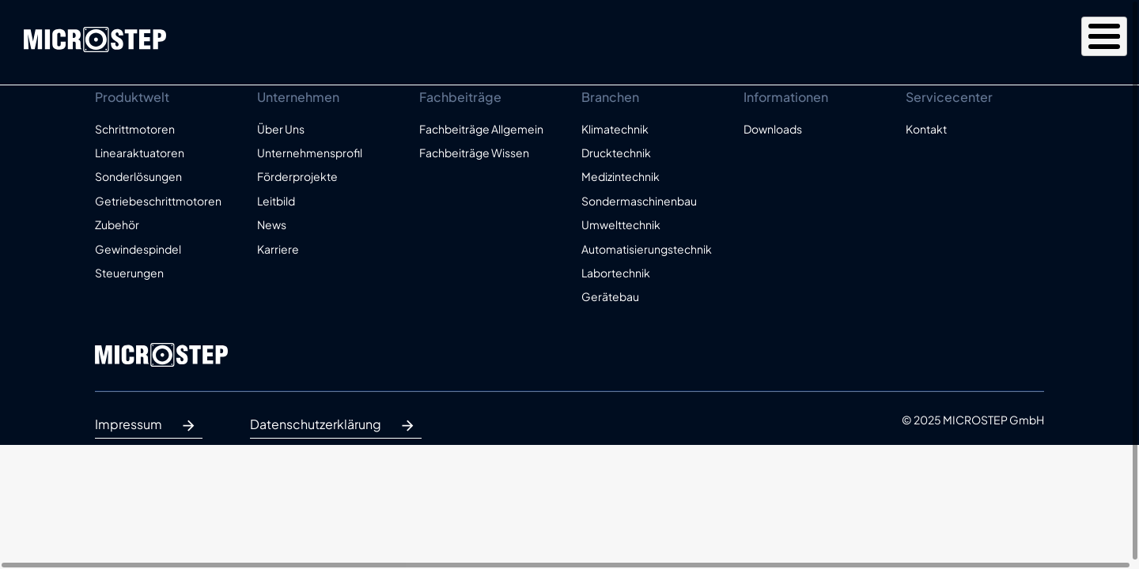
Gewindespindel (138, 249)
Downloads (773, 129)
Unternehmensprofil (309, 152)
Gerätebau (610, 296)
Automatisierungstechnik (646, 249)
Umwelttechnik (620, 224)
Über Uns (281, 129)
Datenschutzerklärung (336, 426)
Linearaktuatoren (139, 152)
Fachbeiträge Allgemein (481, 129)
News (271, 224)
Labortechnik (615, 273)
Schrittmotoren (135, 129)
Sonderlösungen (138, 176)
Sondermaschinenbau (639, 201)
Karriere (278, 249)
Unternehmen (852, 41)
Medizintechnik (620, 176)
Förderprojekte (297, 176)
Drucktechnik (616, 152)
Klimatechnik (615, 129)
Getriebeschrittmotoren (158, 201)
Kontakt (1084, 41)
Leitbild (276, 201)
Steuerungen (129, 273)
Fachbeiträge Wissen (474, 152)
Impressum (148, 426)
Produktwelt (729, 41)
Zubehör (117, 224)
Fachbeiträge (978, 41)
